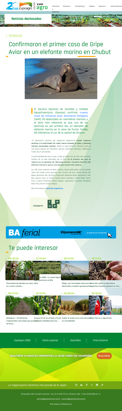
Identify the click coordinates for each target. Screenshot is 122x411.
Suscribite (104, 355)
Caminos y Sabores (55, 9)
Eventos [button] (102, 6)
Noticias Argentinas (55, 188)
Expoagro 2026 (22, 340)
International (100, 340)
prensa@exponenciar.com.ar (73, 399)
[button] (49, 202)
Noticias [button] (66, 6)
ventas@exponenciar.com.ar (49, 399)
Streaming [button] (79, 6)
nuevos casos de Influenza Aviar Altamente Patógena (61, 114)
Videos (92, 6)
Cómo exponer (50, 340)
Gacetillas (75, 340)
